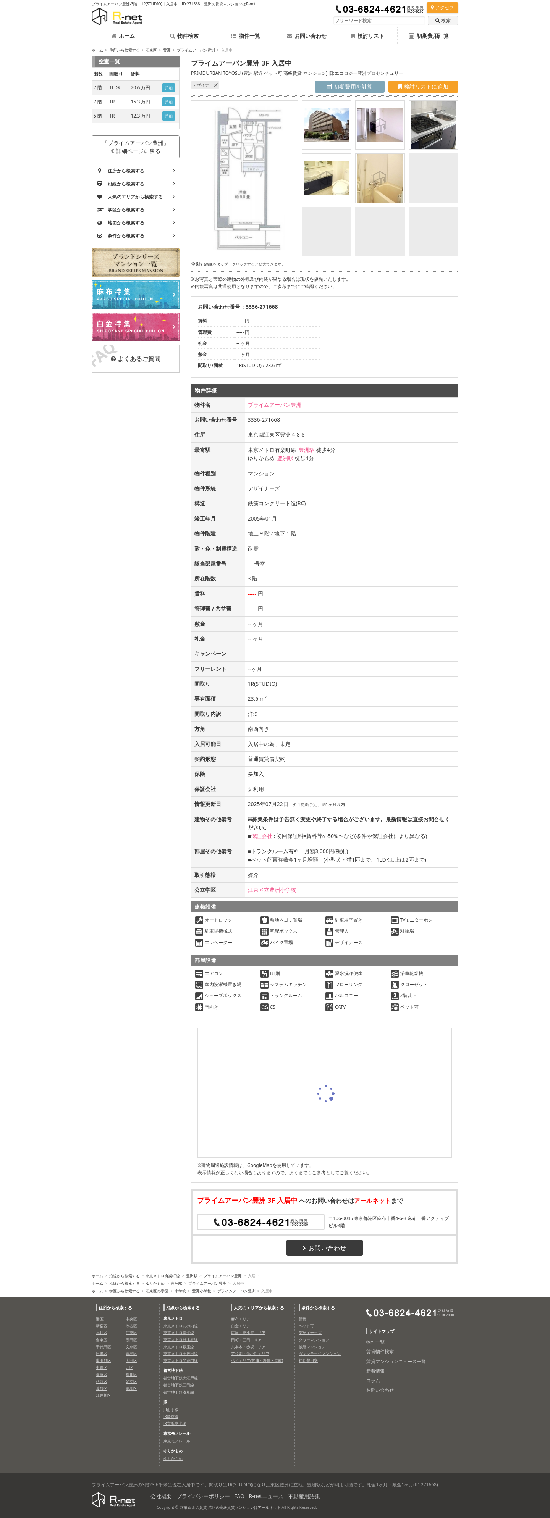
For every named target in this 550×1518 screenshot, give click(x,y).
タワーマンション (314, 1339)
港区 (100, 1318)
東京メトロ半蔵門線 (180, 1360)
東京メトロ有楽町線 (163, 1275)
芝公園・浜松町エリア (250, 1353)
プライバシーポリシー (203, 1496)
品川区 (101, 1332)
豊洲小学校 (201, 1291)
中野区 (101, 1367)
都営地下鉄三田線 (178, 1384)
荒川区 (131, 1374)
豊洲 (167, 50)
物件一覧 (245, 35)
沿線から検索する (124, 1275)
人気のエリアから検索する (259, 1307)
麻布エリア (240, 1318)
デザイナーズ (310, 1332)
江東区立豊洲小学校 (272, 889)
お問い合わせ (307, 35)
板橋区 (101, 1374)
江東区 (151, 50)
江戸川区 (103, 1395)
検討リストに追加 (423, 86)
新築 (302, 1318)
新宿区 (101, 1325)
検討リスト (367, 35)
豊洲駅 (307, 449)
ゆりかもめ (155, 1283)
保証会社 (261, 836)
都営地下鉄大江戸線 (180, 1378)
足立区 (131, 1381)
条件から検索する (318, 1307)
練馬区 (131, 1388)
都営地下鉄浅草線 (178, 1392)
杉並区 (101, 1381)
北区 (129, 1367)
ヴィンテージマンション (320, 1353)
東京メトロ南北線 (178, 1332)
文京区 (131, 1346)
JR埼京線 (170, 1416)
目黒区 (101, 1353)
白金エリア (240, 1325)
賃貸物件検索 (380, 1351)
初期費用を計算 (350, 86)
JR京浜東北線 (174, 1423)
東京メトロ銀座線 (178, 1346)
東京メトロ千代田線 (180, 1353)
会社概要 (161, 1496)
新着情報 (375, 1371)
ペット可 (306, 1325)
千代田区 (103, 1346)
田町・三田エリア (246, 1339)
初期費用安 (308, 1360)
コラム (373, 1380)
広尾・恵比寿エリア (248, 1332)
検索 (443, 20)
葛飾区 (101, 1388)
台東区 (101, 1339)
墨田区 (131, 1339)
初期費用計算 (429, 35)
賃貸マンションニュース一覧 (396, 1361)
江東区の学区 (157, 1291)
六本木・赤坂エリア (248, 1346)
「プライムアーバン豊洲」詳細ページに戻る (135, 147)
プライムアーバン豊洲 (196, 50)
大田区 (131, 1360)
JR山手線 (170, 1409)
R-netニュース (266, 1496)
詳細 (169, 87)
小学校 (180, 1291)
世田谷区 (103, 1360)
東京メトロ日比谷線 (180, 1339)
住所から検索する (124, 50)
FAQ (239, 1496)
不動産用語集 (304, 1496)
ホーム (123, 35)
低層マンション (312, 1346)
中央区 (131, 1318)
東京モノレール (176, 1441)
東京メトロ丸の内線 (180, 1325)
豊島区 (131, 1353)
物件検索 (184, 35)
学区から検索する (124, 1291)
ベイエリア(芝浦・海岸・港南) (257, 1360)
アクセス (442, 7)
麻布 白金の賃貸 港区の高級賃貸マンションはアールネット (230, 1507)
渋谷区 (131, 1325)
